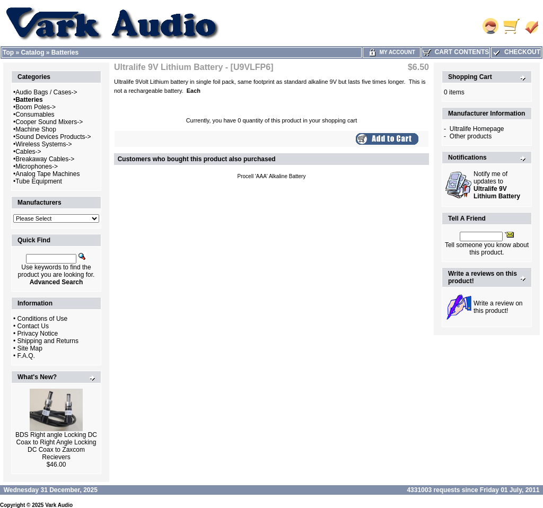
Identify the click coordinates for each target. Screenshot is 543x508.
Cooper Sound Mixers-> (49, 122)
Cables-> (28, 151)
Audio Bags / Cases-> (46, 92)
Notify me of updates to (497, 185)
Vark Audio (59, 505)
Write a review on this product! (498, 307)
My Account (391, 52)
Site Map (29, 348)
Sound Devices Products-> (53, 137)
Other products (471, 136)
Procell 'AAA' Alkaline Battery (272, 176)
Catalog (32, 52)
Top (8, 52)
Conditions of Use (42, 318)
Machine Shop (35, 129)
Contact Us (33, 326)
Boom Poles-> (35, 107)
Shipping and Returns (47, 341)
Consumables (34, 114)
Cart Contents (456, 52)
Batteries (64, 52)
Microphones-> (36, 166)
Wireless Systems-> (43, 144)
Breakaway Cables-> (44, 159)
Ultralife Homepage (477, 129)
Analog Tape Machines (47, 174)
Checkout (516, 52)
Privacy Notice (37, 333)
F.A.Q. (26, 356)
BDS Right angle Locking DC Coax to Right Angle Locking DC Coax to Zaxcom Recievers (56, 446)
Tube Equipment (38, 181)
